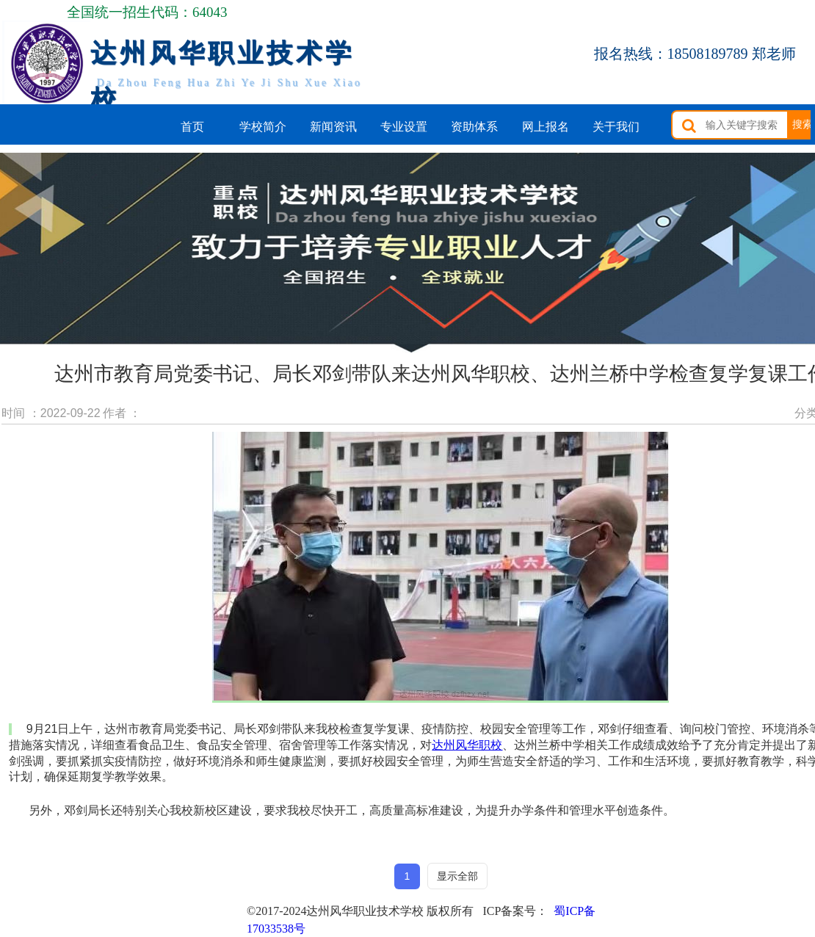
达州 (467, 745)
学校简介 (262, 126)
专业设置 (403, 126)
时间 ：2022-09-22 (50, 413)
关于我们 (616, 126)
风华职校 (478, 745)
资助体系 (474, 126)
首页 (192, 126)
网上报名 (545, 126)
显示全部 (457, 876)
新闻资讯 (333, 126)
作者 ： (122, 413)
